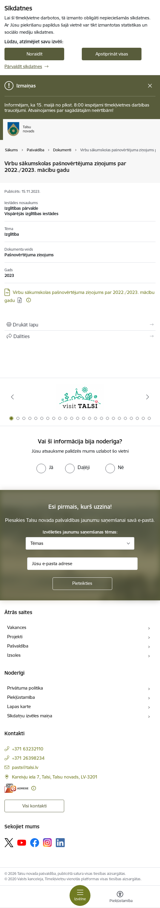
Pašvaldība (17, 646)
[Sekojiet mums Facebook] (34, 842)
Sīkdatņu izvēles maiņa (29, 716)
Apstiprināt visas (112, 54)
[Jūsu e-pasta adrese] (82, 563)
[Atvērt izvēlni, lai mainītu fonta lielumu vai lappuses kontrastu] (120, 897)
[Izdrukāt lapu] (80, 324)
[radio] (44, 467)
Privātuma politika (25, 688)
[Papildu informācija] (28, 300)
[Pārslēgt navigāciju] (80, 895)
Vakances (16, 627)
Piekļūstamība (21, 697)
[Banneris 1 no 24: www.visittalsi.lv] (80, 397)
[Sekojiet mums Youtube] (21, 842)
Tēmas (36, 543)
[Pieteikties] (82, 583)
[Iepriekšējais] (12, 396)
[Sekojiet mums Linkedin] (60, 842)
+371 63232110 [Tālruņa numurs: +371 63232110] (27, 749)
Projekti (14, 636)
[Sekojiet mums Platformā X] (8, 842)
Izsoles (14, 655)
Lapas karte (19, 706)
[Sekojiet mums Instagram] (47, 842)
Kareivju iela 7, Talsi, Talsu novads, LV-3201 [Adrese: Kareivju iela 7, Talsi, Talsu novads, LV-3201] (55, 777)
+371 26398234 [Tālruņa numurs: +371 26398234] (28, 758)
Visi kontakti (34, 806)
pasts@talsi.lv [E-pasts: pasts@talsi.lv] (25, 767)
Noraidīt (34, 54)
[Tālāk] (147, 396)
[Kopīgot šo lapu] (80, 336)
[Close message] (150, 86)
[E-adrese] (16, 788)
